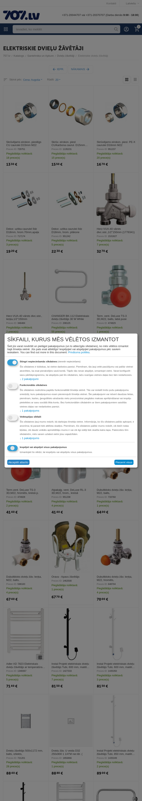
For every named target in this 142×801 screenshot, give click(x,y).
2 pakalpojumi (29, 378)
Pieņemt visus (123, 462)
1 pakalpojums (29, 410)
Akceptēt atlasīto (18, 462)
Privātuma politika (78, 352)
